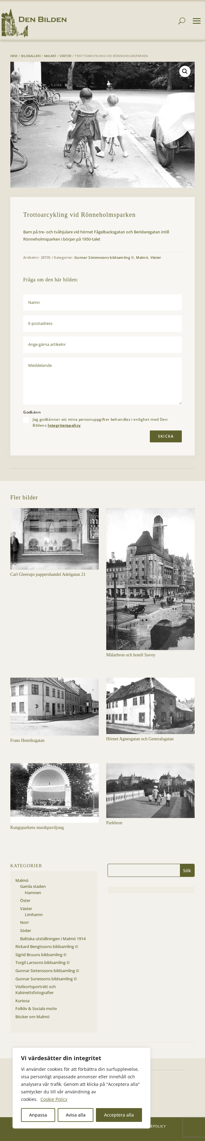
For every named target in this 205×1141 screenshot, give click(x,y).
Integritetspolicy (64, 425)
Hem (14, 56)
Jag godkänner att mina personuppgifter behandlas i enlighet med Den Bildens (100, 422)
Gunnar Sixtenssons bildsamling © (104, 257)
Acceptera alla (119, 1115)
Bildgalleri (31, 56)
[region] (81, 1088)
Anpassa (38, 1115)
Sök (187, 870)
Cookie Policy (53, 1099)
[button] (185, 71)
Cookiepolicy (152, 1126)
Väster (65, 56)
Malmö (50, 56)
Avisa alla (76, 1115)
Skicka (166, 436)
